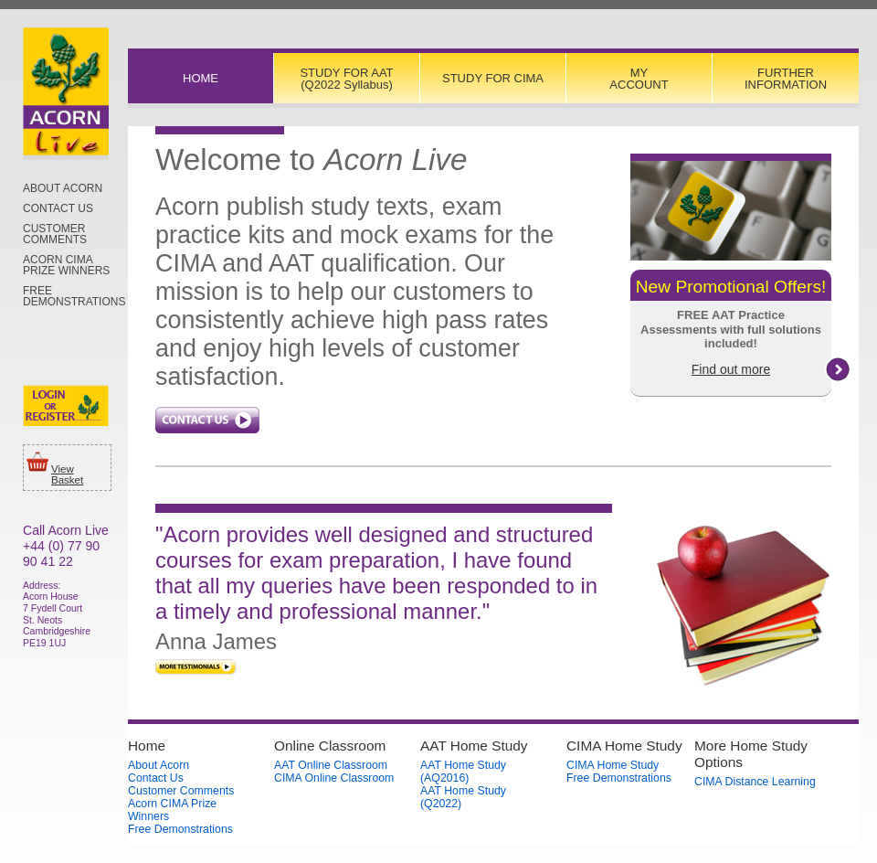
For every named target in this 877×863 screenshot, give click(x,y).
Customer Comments (55, 234)
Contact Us (58, 208)
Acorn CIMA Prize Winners (66, 265)
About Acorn (62, 188)
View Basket (67, 474)
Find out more (731, 369)
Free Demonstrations (74, 296)
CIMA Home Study (612, 765)
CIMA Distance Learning (755, 781)
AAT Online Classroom (330, 765)
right (837, 369)
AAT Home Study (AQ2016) (463, 771)
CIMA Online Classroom (334, 778)
